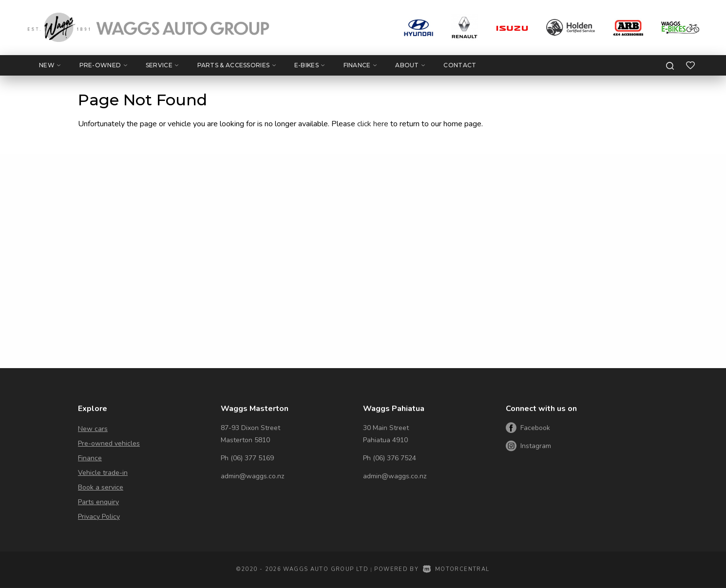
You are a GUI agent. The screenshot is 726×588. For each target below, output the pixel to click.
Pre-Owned (103, 65)
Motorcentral (456, 569)
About (410, 65)
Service (162, 65)
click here (372, 123)
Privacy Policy (99, 516)
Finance (360, 65)
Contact (459, 65)
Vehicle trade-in (103, 472)
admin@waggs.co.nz (252, 476)
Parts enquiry (98, 502)
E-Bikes (309, 65)
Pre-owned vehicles (109, 443)
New (50, 65)
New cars (93, 428)
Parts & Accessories (236, 65)
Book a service (100, 487)
